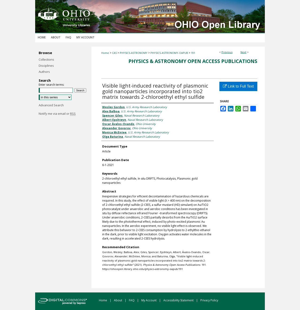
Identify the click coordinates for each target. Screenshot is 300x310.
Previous (226, 52)
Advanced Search (51, 105)
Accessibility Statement (178, 300)
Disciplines (46, 65)
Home (105, 53)
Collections (46, 59)
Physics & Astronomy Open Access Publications (192, 61)
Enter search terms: (51, 85)
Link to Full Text (238, 86)
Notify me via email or (57, 113)
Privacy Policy (209, 300)
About (118, 300)
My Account (149, 300)
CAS (114, 53)
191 (193, 53)
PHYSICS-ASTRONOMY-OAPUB (169, 53)
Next (243, 52)
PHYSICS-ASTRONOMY (133, 53)
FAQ (132, 300)
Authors (44, 72)
